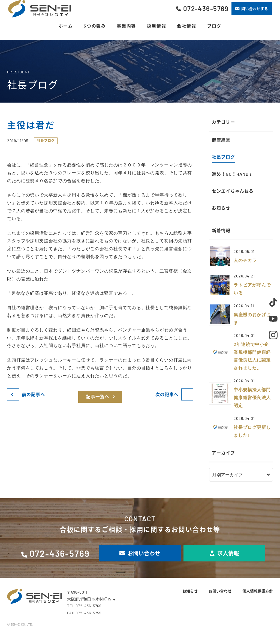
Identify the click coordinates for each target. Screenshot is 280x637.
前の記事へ (33, 394)
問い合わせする (251, 8)
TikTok (273, 302)
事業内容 (126, 25)
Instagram (273, 335)
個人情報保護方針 (257, 591)
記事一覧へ (97, 396)
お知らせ (190, 591)
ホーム (66, 25)
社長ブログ (46, 140)
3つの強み (95, 25)
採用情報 (156, 25)
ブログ (214, 25)
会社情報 (186, 25)
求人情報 (224, 553)
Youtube (273, 318)
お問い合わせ (139, 553)
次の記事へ (167, 394)
